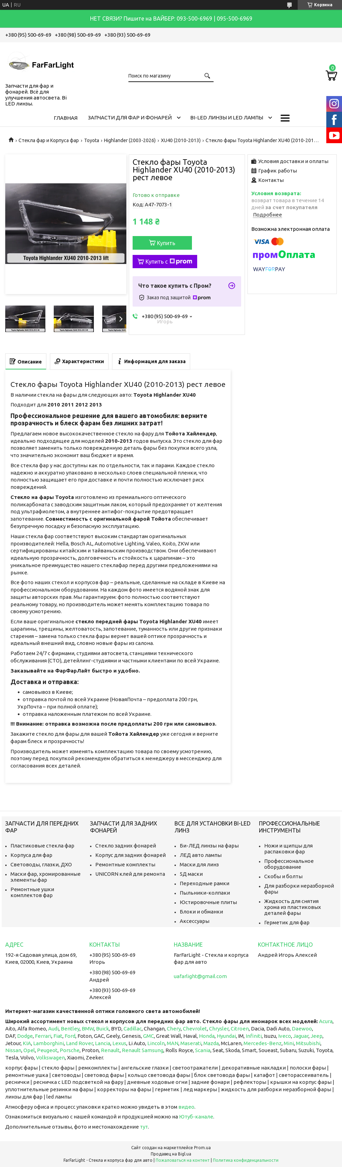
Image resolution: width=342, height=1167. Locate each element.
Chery (174, 1029)
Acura (326, 1021)
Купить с (169, 261)
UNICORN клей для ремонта (130, 874)
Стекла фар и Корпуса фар (48, 140)
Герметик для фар (287, 922)
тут (144, 1127)
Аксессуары (194, 921)
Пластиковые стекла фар (42, 846)
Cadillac (133, 1029)
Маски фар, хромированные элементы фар (45, 877)
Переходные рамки (204, 883)
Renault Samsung (142, 1050)
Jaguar (300, 1036)
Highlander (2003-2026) (130, 140)
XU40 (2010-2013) (181, 140)
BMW (88, 1029)
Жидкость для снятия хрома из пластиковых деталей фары (292, 907)
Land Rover (79, 1043)
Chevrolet (195, 1029)
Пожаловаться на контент (183, 1160)
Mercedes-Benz (263, 1043)
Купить (166, 243)
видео (186, 1107)
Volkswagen (50, 1057)
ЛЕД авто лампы (201, 855)
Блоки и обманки (201, 912)
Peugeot (47, 1050)
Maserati (190, 1043)
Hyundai (226, 1036)
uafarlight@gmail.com (200, 976)
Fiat (57, 1036)
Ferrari (43, 1036)
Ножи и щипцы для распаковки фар (288, 848)
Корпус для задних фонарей (130, 855)
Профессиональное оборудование (289, 864)
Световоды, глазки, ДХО (41, 864)
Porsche (70, 1050)
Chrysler (219, 1029)
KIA (27, 1043)
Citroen (240, 1029)
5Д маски (191, 874)
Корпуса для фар (31, 855)
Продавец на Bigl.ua (171, 1154)
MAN (172, 1043)
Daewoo (302, 1029)
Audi (53, 1029)
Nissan (13, 1050)
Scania (202, 1050)
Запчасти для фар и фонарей (130, 117)
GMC (148, 1036)
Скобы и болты (283, 876)
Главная (65, 118)
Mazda (211, 1043)
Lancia (102, 1043)
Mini (289, 1043)
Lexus (119, 1043)
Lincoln (156, 1043)
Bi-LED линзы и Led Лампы (226, 117)
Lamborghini (48, 1043)
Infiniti (254, 1036)
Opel (29, 1050)
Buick (102, 1029)
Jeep (316, 1036)
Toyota (91, 140)
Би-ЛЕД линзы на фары (209, 846)
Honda (207, 1036)
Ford (70, 1036)
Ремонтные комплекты (125, 864)
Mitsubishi (308, 1043)
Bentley (70, 1029)
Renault (110, 1050)
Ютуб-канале (196, 1117)
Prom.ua (202, 1147)
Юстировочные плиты (208, 902)
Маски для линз (199, 864)
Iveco (284, 1036)
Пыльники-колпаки (205, 893)
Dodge (25, 1036)
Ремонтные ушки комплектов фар (32, 892)
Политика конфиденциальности (245, 1160)
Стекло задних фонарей (125, 846)
